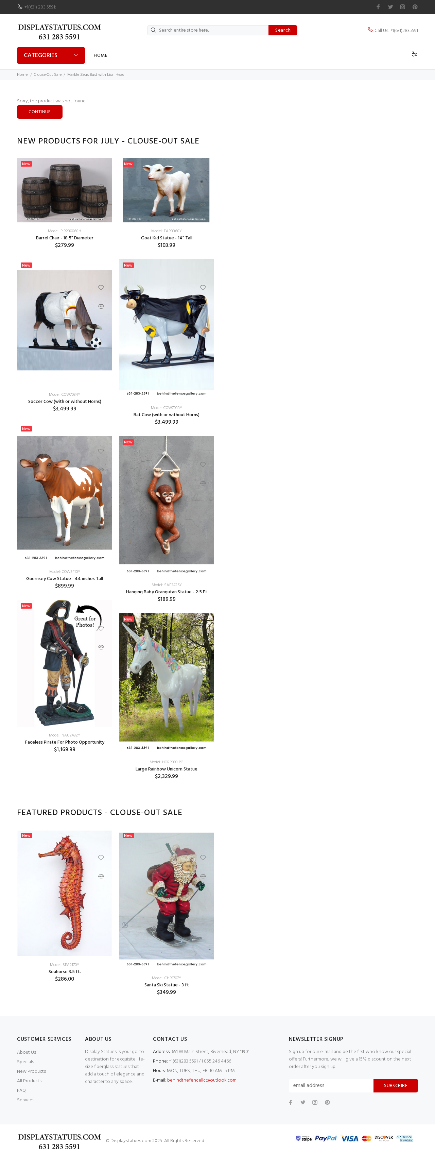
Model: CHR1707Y (166, 978)
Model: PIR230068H (64, 231)
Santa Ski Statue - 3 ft (166, 985)
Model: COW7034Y (64, 394)
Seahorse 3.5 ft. (65, 972)
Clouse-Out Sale (48, 74)
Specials (25, 1062)
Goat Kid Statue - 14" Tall (166, 238)
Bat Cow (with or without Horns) (166, 415)
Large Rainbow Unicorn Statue (166, 769)
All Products (29, 1081)
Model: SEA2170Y (64, 965)
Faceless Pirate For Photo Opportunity (64, 742)
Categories (40, 56)
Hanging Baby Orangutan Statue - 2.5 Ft (166, 592)
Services (25, 1100)
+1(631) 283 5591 (39, 7)
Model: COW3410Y (64, 571)
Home (100, 56)
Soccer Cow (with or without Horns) (64, 402)
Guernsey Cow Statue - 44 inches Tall (64, 579)
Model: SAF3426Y (167, 585)
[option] (65, 460)
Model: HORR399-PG (167, 762)
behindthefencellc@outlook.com (202, 1080)
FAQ (21, 1090)
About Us (26, 1052)
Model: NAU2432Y (64, 735)
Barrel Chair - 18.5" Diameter (64, 238)
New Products (31, 1071)
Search (283, 30)
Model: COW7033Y (166, 408)
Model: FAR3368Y (166, 231)
